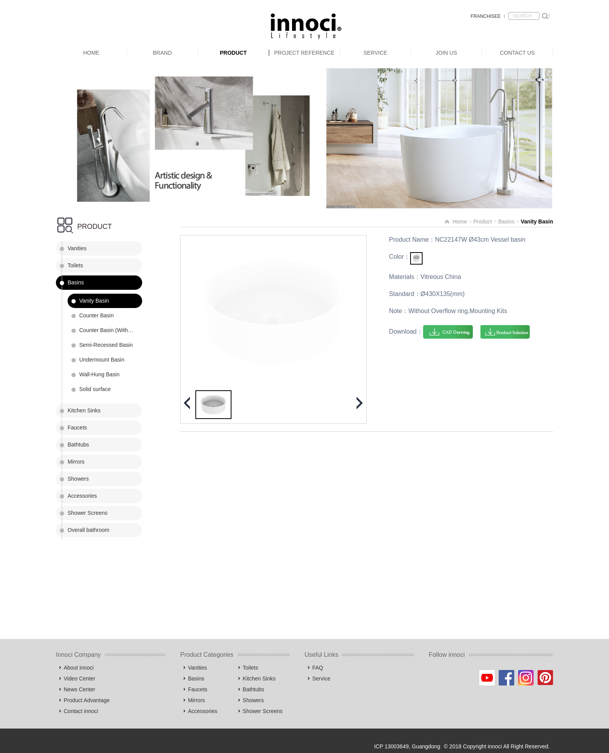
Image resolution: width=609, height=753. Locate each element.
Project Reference (304, 53)
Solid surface (95, 389)
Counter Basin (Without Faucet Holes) (110, 330)
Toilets (75, 265)
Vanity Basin (94, 301)
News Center (79, 689)
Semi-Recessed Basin (106, 345)
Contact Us (517, 53)
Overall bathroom (88, 530)
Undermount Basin (101, 360)
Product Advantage (87, 700)
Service (375, 53)
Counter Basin (96, 315)
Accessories (82, 496)
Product (233, 53)
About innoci (79, 668)
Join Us (446, 53)
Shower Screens (88, 513)
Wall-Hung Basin (99, 374)
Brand (162, 53)
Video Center (79, 678)
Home (91, 53)
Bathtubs (78, 444)
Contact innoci (81, 711)
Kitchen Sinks (84, 410)
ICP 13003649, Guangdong (407, 746)
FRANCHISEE (486, 16)
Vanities (77, 248)
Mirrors (76, 462)
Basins (76, 282)
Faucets (77, 427)
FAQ (317, 668)
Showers (78, 479)
